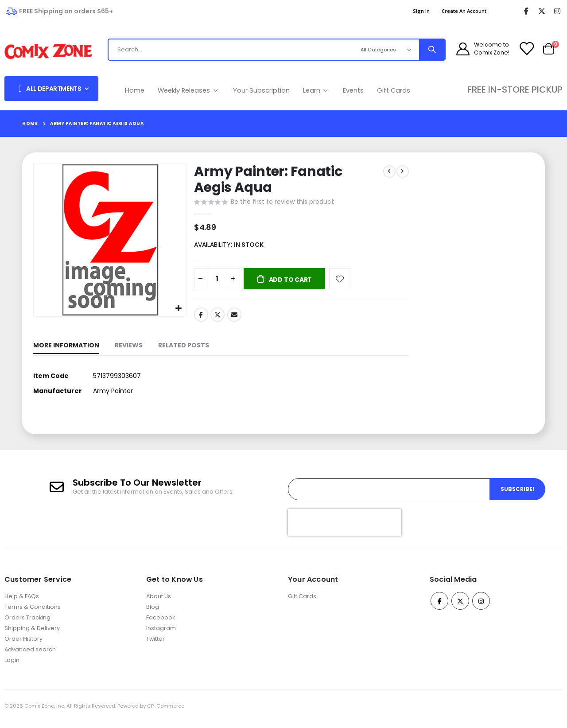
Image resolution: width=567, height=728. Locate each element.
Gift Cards (393, 90)
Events (353, 90)
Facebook (200, 317)
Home (134, 90)
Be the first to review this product (281, 202)
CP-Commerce (165, 711)
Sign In (421, 11)
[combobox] (229, 49)
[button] (177, 307)
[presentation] (344, 527)
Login (11, 666)
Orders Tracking (27, 623)
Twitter (217, 317)
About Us (158, 602)
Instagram (161, 634)
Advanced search (30, 655)
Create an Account (464, 11)
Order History (23, 644)
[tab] (66, 349)
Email (233, 317)
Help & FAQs (21, 602)
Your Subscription (261, 90)
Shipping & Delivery (32, 634)
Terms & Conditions (32, 612)
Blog (152, 612)
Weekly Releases (189, 90)
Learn (316, 90)
